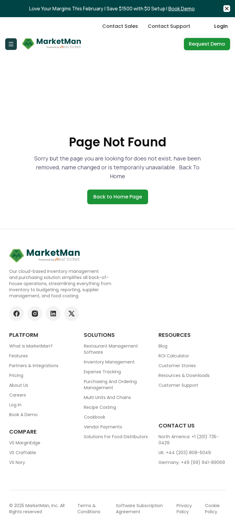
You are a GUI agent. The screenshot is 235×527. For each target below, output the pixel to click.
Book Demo (181, 8)
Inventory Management (109, 362)
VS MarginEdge (24, 443)
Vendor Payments (103, 427)
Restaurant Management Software (111, 349)
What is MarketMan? (31, 346)
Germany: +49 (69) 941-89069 (192, 462)
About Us (18, 385)
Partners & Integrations (33, 366)
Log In (15, 405)
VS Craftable (22, 453)
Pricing (16, 375)
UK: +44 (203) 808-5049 (185, 453)
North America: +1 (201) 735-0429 (189, 440)
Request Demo (207, 43)
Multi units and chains (107, 397)
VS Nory (17, 462)
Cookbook (94, 417)
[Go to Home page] (52, 44)
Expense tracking (102, 372)
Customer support (178, 385)
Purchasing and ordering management (110, 384)
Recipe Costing (100, 407)
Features (18, 356)
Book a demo (23, 415)
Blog (163, 346)
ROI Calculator (174, 356)
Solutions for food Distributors (116, 437)
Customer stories (177, 366)
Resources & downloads (184, 375)
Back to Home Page (117, 196)
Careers (17, 395)
